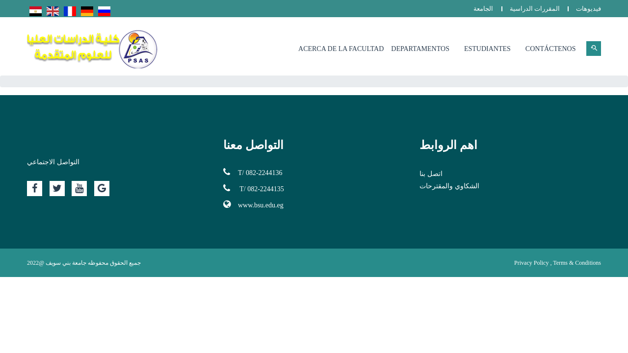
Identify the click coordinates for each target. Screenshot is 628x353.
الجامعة (483, 8)
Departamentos (420, 48)
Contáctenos (550, 48)
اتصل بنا (431, 173)
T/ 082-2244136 (253, 172)
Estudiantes (487, 48)
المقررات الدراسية (535, 8)
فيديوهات (588, 8)
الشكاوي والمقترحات (449, 186)
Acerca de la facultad (341, 48)
